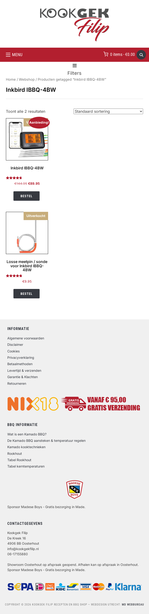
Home (11, 79)
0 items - (122, 54)
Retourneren (16, 383)
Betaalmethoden (20, 364)
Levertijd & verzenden (24, 370)
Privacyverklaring (20, 357)
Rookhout (14, 453)
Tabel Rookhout (19, 460)
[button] (14, 55)
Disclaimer (15, 345)
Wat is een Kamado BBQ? (26, 434)
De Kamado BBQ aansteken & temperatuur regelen (46, 441)
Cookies (13, 351)
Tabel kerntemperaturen (26, 466)
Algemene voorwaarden (25, 338)
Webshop (27, 79)
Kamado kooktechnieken (26, 447)
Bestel (27, 196)
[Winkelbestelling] (108, 111)
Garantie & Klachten (22, 377)
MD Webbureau (133, 604)
